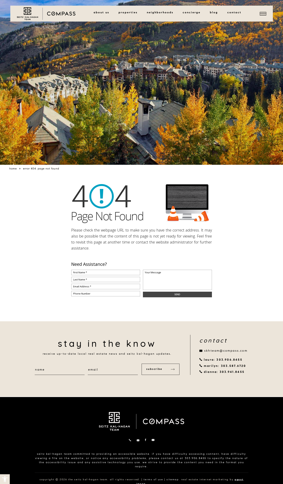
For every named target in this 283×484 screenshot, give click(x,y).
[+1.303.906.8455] (130, 440)
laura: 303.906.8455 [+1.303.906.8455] (223, 359)
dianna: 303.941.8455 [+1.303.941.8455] (224, 372)
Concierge (191, 12)
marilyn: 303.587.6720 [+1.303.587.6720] (225, 366)
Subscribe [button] (160, 369)
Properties (128, 12)
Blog (214, 12)
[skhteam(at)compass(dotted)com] (138, 440)
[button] (5, 479)
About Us (101, 12)
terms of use (153, 479)
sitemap (173, 479)
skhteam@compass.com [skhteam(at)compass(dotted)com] (226, 350)
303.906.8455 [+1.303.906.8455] (195, 458)
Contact (234, 12)
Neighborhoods (160, 12)
